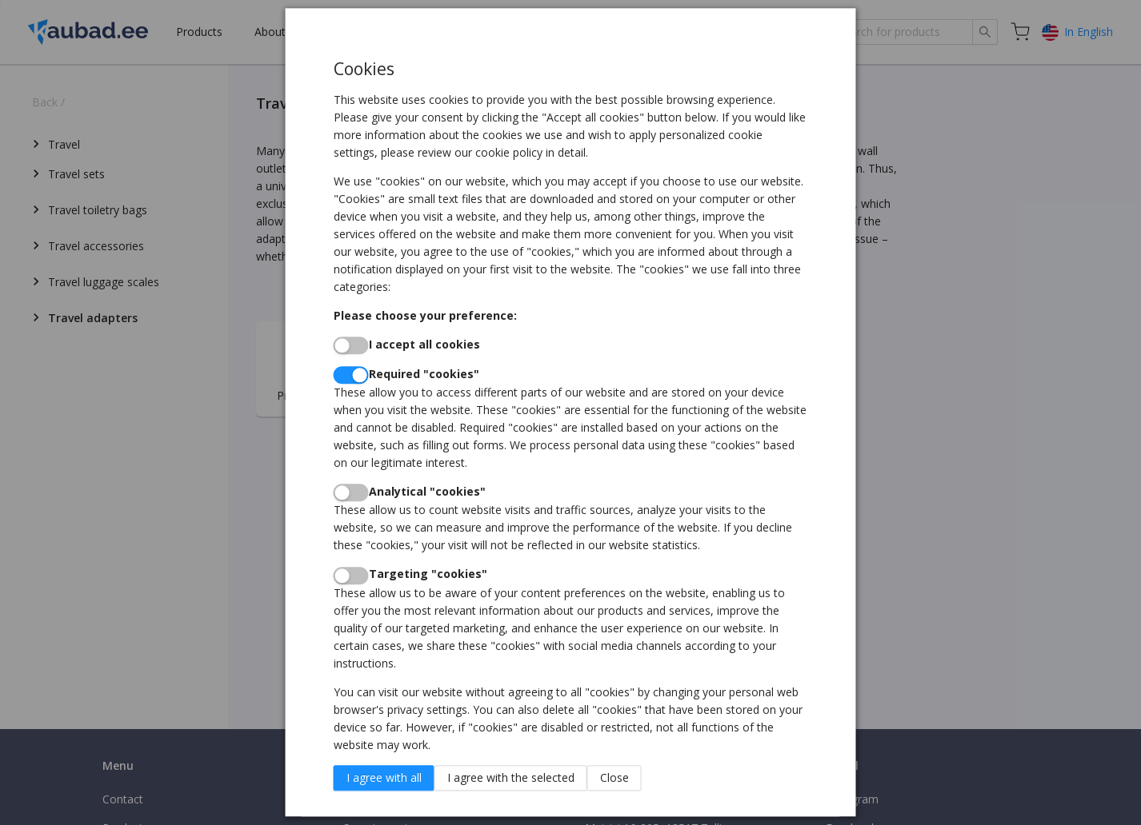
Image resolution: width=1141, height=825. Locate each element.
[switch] (351, 345)
